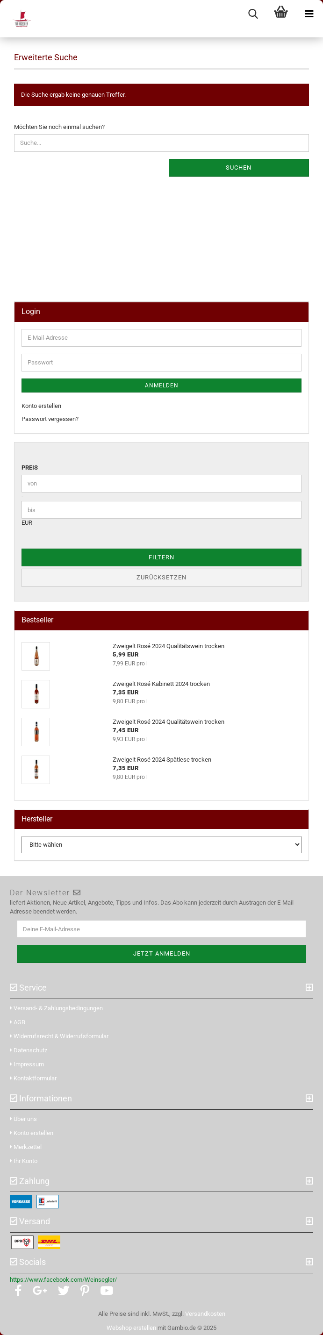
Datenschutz (28, 1050)
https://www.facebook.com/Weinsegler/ (63, 1279)
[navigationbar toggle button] (309, 14)
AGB (17, 1022)
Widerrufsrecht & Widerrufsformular (59, 1036)
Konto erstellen (41, 405)
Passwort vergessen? (50, 418)
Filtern (161, 557)
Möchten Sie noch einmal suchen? (59, 126)
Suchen (238, 167)
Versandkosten (205, 1313)
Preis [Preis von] (30, 467)
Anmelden (162, 385)
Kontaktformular (33, 1078)
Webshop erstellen (131, 1327)
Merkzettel (26, 1146)
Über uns (23, 1118)
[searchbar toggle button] (253, 14)
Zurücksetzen (161, 577)
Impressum (27, 1064)
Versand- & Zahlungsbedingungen (56, 1008)
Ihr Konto (23, 1160)
